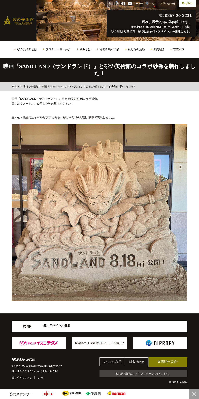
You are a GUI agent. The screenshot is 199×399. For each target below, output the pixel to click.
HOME (140, 3)
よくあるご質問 (113, 362)
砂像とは (85, 49)
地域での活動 (30, 86)
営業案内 (178, 49)
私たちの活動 (136, 49)
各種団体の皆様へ (171, 362)
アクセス (152, 3)
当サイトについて (22, 377)
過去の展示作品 (109, 49)
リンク (41, 377)
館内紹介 (159, 49)
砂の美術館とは (27, 49)
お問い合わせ (167, 3)
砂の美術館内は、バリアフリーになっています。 (143, 373)
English (187, 3)
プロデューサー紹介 (58, 49)
